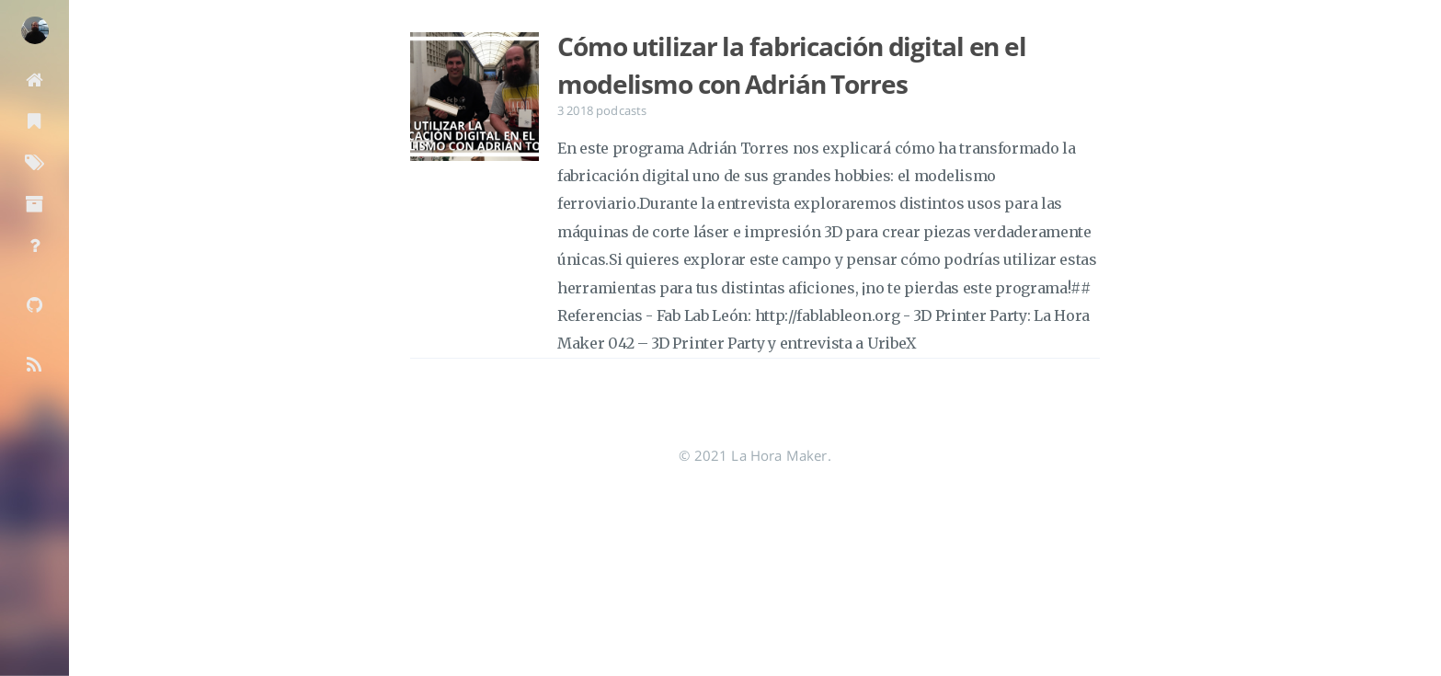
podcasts (621, 110)
